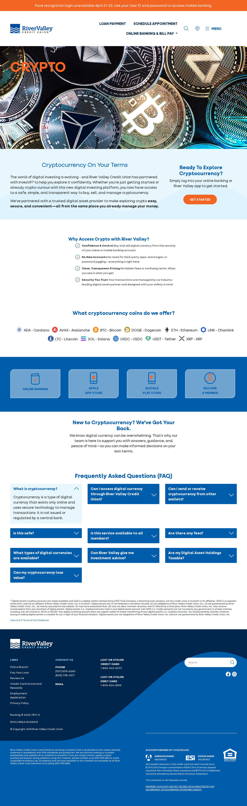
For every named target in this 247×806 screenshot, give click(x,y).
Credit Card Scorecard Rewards (26, 685)
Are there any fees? (185, 533)
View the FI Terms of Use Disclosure (29, 620)
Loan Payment (112, 23)
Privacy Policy (19, 703)
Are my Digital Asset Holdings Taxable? (194, 555)
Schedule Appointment (156, 23)
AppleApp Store (93, 383)
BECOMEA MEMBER (210, 383)
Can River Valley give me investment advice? (112, 555)
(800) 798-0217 (65, 675)
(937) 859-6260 (65, 671)
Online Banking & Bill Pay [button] (150, 33)
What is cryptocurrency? (35, 488)
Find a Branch (19, 667)
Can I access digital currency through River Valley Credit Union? (117, 493)
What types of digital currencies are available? (42, 555)
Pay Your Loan (19, 672)
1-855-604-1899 (111, 685)
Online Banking (35, 382)
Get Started (200, 199)
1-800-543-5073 (111, 668)
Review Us (17, 678)
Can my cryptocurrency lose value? (38, 575)
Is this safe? (23, 533)
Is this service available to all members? (117, 536)
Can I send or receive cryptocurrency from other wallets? (192, 493)
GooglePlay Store (152, 383)
